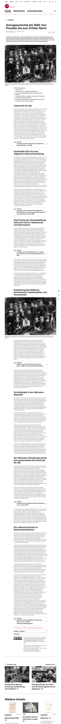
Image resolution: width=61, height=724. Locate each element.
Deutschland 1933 (12, 718)
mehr (45, 1)
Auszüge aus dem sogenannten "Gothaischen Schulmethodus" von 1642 (30, 143)
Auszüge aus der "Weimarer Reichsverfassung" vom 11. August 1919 (31, 503)
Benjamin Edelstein (11, 31)
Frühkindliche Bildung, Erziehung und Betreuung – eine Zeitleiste (15, 687)
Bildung (19, 14)
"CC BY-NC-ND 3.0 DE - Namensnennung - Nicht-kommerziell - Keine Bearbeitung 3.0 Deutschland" (35, 639)
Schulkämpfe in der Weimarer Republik (23, 97)
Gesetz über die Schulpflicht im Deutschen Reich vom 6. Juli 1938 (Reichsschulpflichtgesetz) (29, 621)
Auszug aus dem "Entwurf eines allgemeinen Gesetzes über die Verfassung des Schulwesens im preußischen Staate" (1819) (31, 211)
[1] (37, 270)
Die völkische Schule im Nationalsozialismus (24, 100)
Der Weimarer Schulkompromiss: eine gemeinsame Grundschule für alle (29, 99)
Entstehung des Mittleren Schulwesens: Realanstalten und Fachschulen (30, 96)
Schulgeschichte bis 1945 (54, 14)
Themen (6, 14)
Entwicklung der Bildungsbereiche (42, 14)
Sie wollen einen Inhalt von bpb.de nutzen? (32, 650)
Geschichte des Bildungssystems (31, 14)
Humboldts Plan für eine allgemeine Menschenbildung (26, 91)
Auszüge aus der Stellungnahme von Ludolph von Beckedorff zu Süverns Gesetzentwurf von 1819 (30, 253)
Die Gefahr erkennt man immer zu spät (30, 718)
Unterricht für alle (18, 89)
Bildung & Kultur (14, 14)
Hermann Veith (20, 31)
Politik (10, 14)
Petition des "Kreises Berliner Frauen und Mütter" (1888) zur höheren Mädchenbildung (30, 364)
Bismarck (44, 718)
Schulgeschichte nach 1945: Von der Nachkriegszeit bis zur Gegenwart (29, 627)
